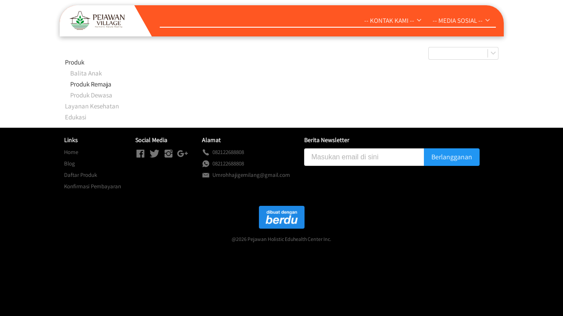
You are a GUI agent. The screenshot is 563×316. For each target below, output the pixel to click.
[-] (140, 154)
